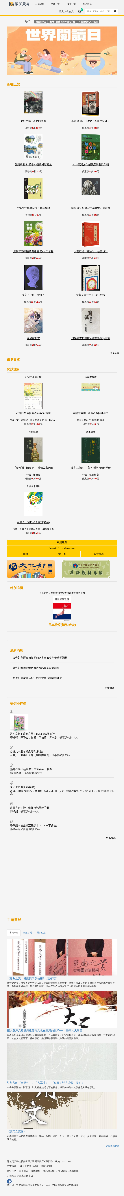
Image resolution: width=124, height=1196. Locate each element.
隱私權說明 (49, 1171)
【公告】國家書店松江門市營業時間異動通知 (36, 678)
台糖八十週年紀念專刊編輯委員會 (29, 755)
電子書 (62, 553)
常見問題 (23, 1171)
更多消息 (109, 688)
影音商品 (99, 553)
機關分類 (72, 4)
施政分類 (56, 4)
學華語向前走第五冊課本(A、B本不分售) (33, 825)
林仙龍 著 (15, 773)
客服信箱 (74, 1171)
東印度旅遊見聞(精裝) (22, 787)
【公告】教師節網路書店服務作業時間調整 (34, 668)
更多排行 (111, 838)
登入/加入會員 (66, 11)
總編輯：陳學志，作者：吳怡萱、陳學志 (33, 737)
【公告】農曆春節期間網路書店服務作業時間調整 (38, 657)
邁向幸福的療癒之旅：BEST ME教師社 (32, 733)
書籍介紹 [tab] (13, 932)
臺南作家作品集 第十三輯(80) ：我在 (31, 769)
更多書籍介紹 (112, 1146)
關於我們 (11, 1171)
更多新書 (114, 353)
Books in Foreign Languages (62, 548)
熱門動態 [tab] (41, 932)
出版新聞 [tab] (27, 932)
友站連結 (88, 4)
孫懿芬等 (15, 829)
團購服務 (62, 542)
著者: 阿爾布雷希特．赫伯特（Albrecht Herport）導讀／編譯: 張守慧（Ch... (52, 791)
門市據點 (62, 1171)
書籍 (25, 553)
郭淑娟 (14, 811)
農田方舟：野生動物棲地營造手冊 (29, 807)
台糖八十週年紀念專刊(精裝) (26, 751)
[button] (15, 52)
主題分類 (40, 4)
